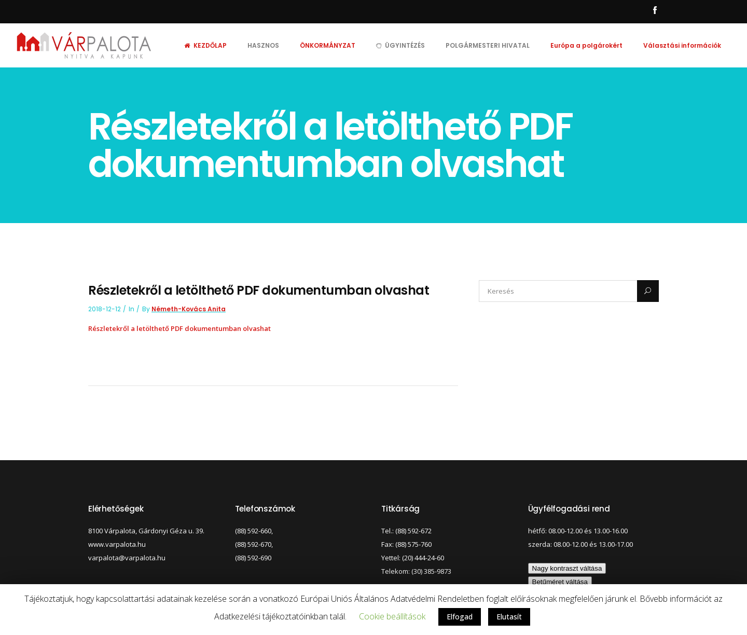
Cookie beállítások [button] (392, 616)
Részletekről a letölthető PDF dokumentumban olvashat (179, 328)
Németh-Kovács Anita (188, 309)
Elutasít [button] (509, 617)
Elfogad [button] (460, 617)
